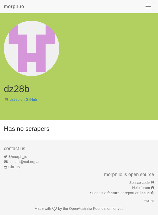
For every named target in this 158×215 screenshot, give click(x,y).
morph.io (14, 6)
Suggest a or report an (120, 193)
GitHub (14, 167)
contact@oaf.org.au (24, 162)
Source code (139, 182)
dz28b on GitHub (23, 99)
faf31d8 (149, 201)
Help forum (141, 188)
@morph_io (17, 156)
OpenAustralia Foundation (90, 208)
